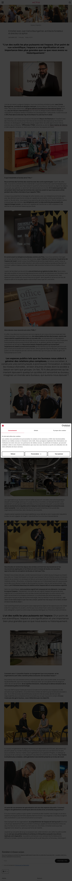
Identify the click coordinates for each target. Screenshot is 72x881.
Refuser (13, 454)
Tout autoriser (59, 454)
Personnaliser (36, 454)
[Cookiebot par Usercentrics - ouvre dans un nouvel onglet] (63, 426)
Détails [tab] (36, 430)
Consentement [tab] (12, 430)
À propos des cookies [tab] (59, 430)
